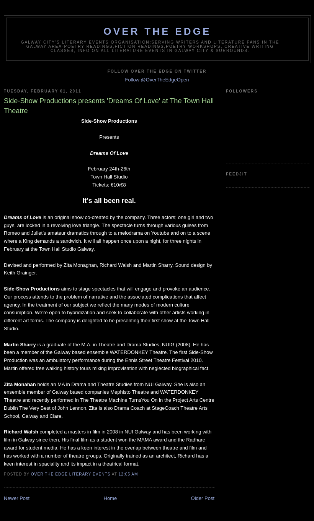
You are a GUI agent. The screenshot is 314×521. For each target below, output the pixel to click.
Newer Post (16, 498)
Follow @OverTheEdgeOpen (157, 80)
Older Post (202, 498)
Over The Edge (157, 31)
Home (110, 498)
